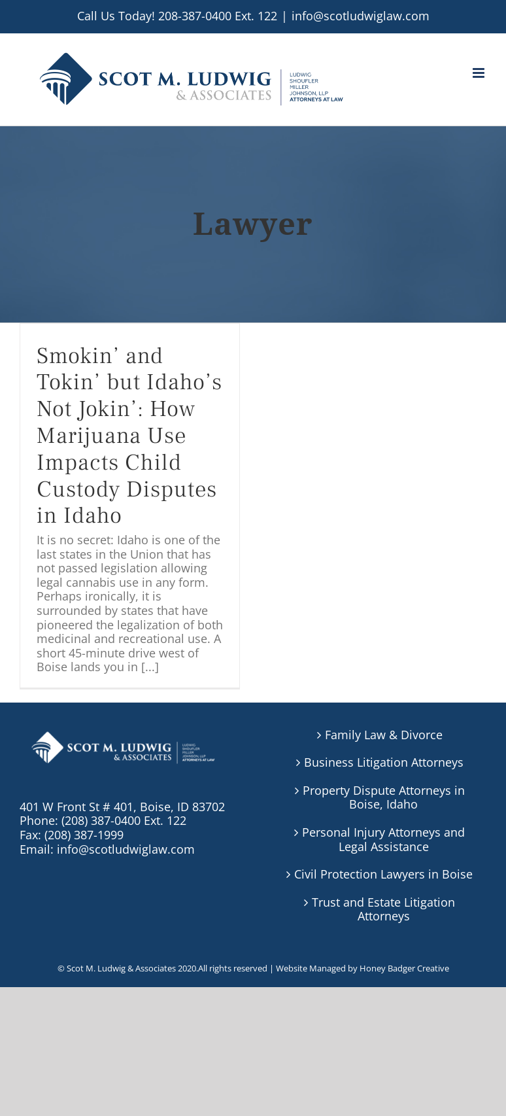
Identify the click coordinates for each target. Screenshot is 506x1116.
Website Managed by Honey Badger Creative (362, 968)
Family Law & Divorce (384, 735)
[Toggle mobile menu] (479, 73)
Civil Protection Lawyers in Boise (383, 874)
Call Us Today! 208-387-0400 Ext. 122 (177, 16)
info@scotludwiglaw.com (361, 16)
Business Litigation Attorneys (384, 763)
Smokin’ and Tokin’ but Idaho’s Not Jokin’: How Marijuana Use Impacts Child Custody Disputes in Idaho (129, 436)
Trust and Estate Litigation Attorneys (383, 910)
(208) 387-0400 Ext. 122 (123, 820)
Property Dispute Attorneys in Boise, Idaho (384, 798)
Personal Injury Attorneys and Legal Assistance (383, 840)
